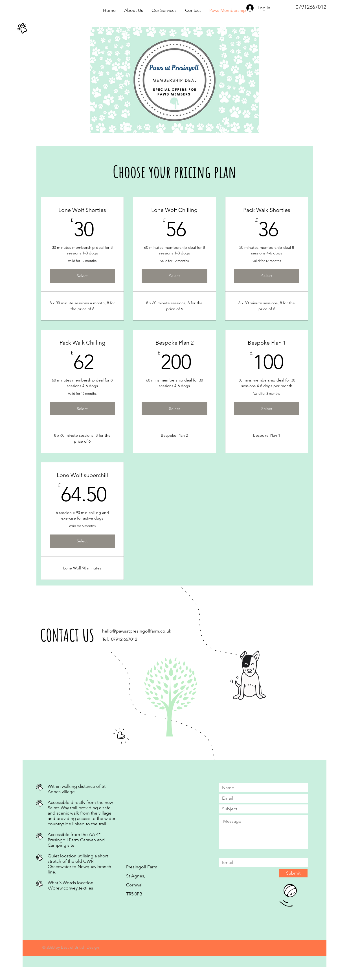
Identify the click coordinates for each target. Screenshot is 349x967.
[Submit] (293, 873)
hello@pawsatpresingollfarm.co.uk (136, 631)
